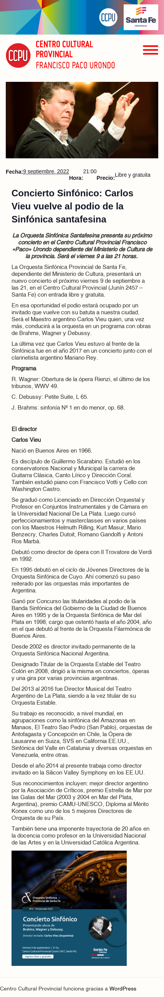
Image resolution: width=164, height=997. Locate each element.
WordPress (122, 989)
